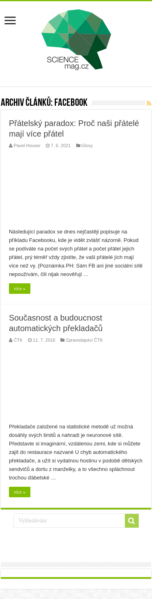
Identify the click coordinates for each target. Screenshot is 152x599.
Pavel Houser (27, 145)
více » (20, 288)
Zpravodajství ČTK (84, 340)
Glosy (87, 145)
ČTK (18, 340)
